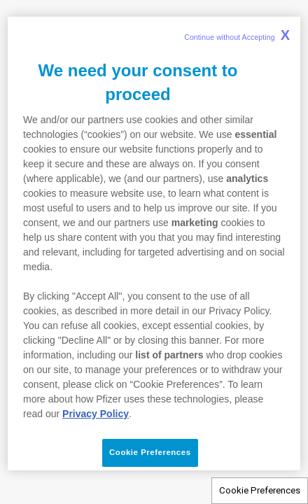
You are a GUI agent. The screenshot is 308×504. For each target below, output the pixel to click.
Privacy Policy (95, 413)
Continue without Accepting (237, 35)
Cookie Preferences (259, 490)
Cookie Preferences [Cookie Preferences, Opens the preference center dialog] (149, 452)
